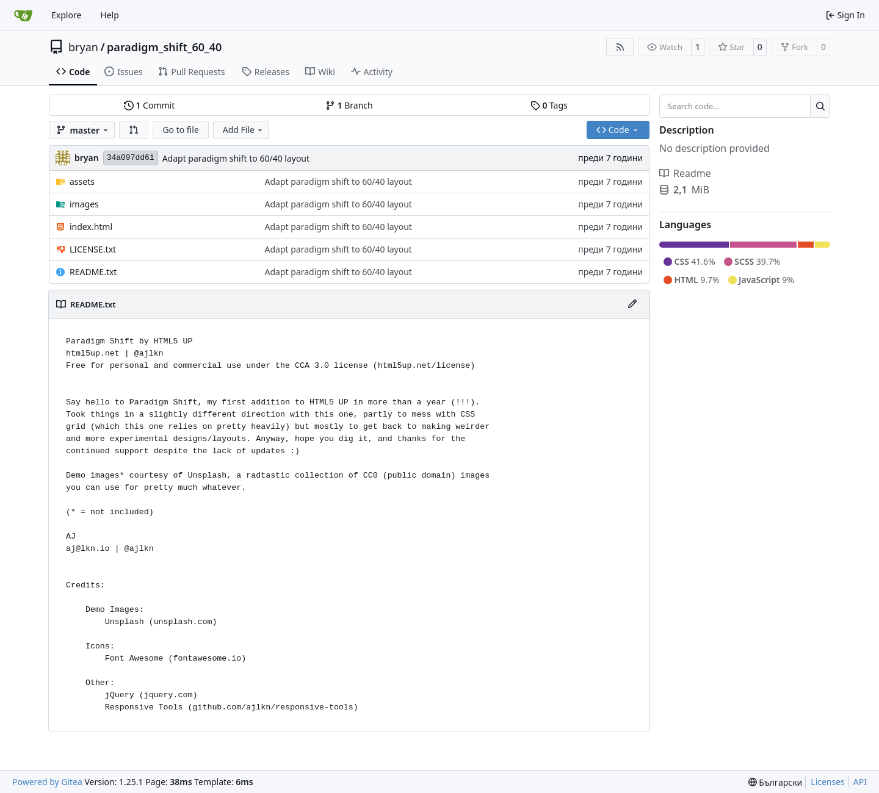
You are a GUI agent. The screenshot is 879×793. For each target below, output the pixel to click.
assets (82, 181)
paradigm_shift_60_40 (164, 47)
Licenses (828, 782)
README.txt (93, 272)
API (860, 782)
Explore (66, 15)
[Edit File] (632, 304)
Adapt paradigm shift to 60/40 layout (235, 158)
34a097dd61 (130, 157)
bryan (83, 47)
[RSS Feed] (620, 47)
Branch (349, 105)
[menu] (775, 782)
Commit (149, 105)
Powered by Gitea (47, 782)
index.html (91, 226)
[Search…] (820, 106)
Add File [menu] (243, 129)
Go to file (180, 129)
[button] (133, 130)
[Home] (23, 15)
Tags (549, 105)
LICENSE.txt (93, 249)
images (84, 204)
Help (109, 15)
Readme (685, 173)
